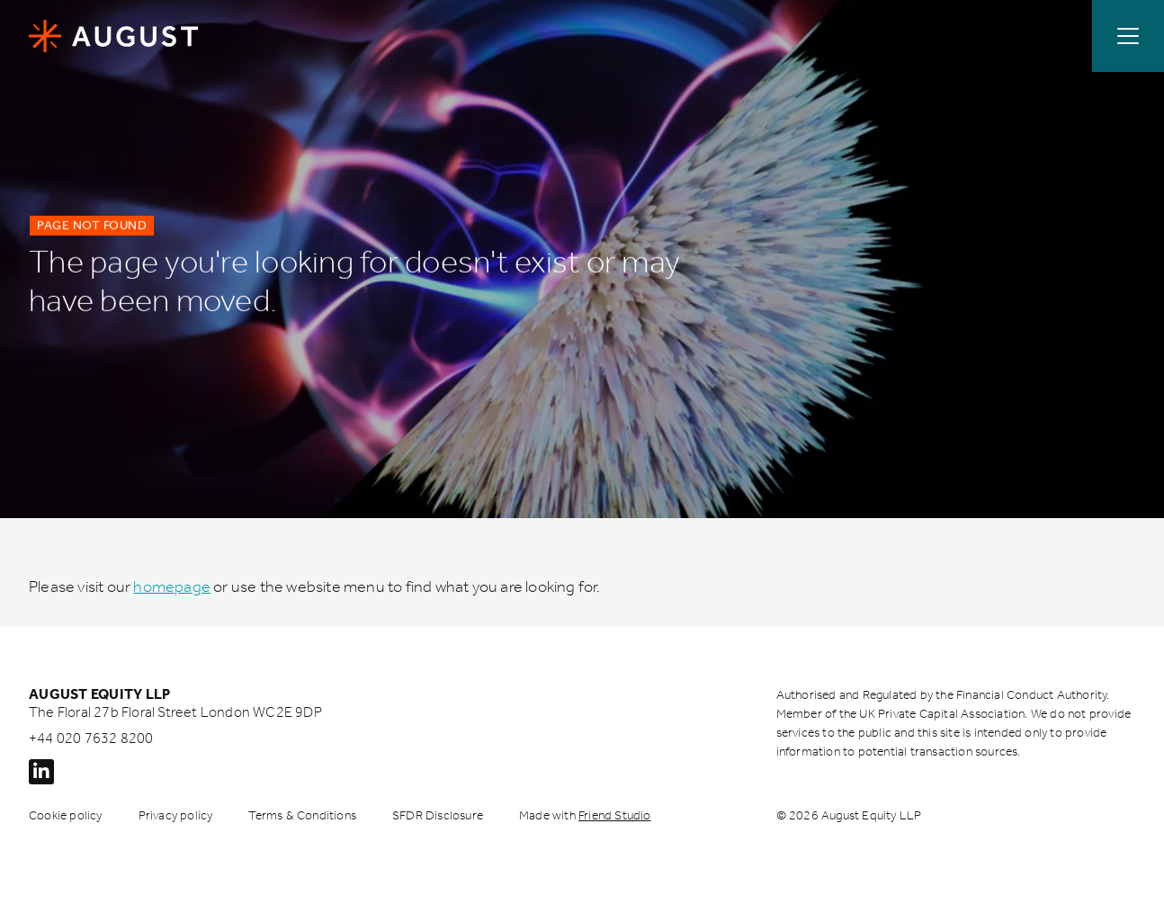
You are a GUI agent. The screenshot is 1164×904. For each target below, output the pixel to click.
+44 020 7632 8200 (91, 738)
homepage (171, 586)
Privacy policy (176, 815)
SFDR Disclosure (437, 815)
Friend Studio (614, 815)
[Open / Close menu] (1128, 36)
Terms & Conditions (302, 815)
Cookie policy (66, 815)
